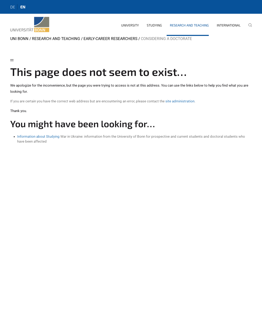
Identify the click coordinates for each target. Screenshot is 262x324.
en (22, 7)
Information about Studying (38, 136)
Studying (154, 25)
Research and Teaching (189, 25)
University (130, 25)
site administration (179, 101)
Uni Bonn (19, 38)
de (12, 7)
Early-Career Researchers (110, 38)
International (229, 25)
